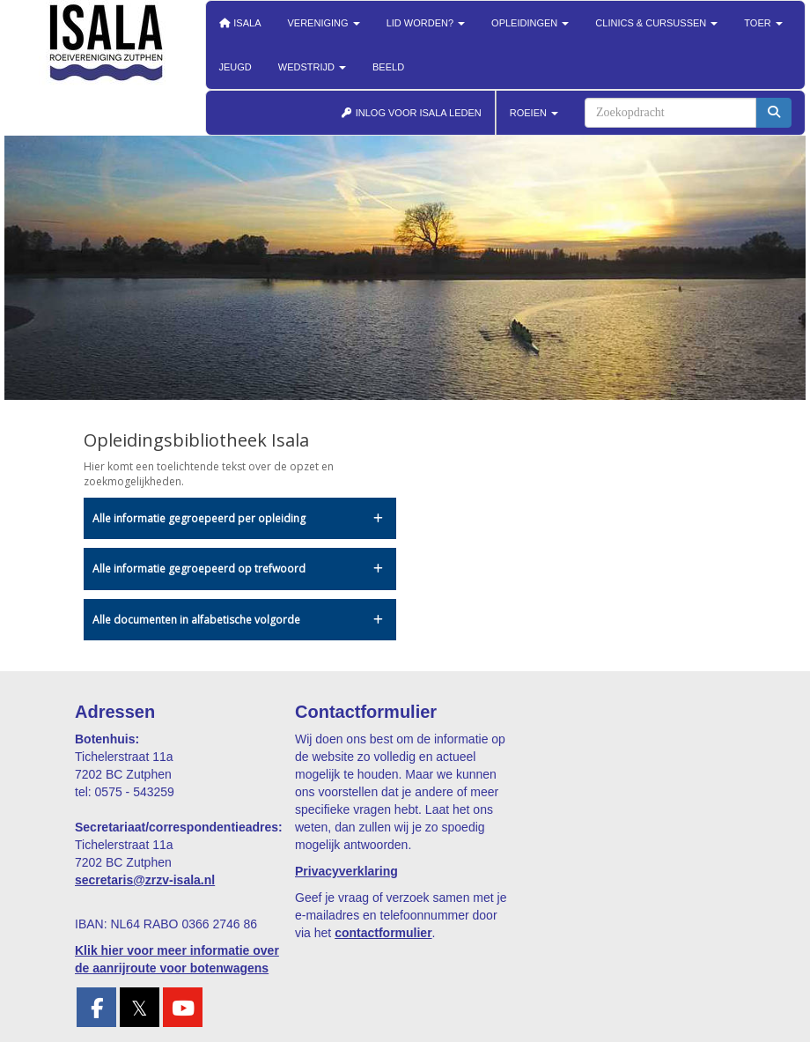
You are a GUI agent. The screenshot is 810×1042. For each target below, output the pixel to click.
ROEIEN (534, 112)
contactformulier (383, 933)
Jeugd (235, 67)
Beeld (388, 67)
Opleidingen (530, 23)
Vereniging (324, 23)
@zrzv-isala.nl (145, 880)
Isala (240, 23)
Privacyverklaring (346, 871)
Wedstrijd (312, 67)
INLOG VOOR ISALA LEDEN (411, 112)
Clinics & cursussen (656, 23)
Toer (763, 23)
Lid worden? (426, 23)
